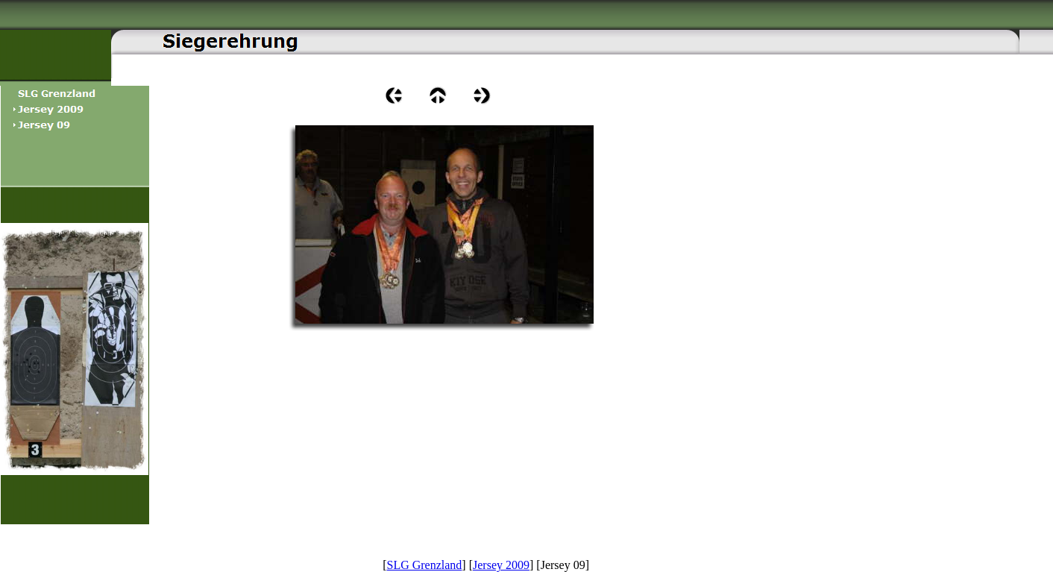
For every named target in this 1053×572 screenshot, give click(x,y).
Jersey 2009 (501, 565)
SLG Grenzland (424, 565)
